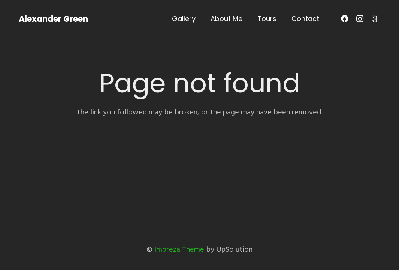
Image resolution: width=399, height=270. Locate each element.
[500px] (374, 18)
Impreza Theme (179, 249)
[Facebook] (344, 18)
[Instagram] (359, 18)
